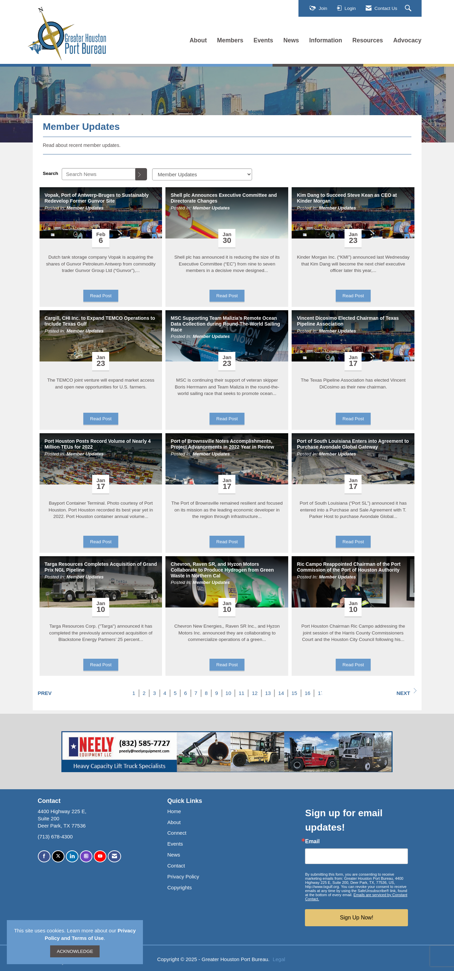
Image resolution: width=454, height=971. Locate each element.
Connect (176, 833)
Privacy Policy (183, 876)
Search (50, 173)
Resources (367, 40)
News (291, 40)
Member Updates (85, 207)
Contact (176, 866)
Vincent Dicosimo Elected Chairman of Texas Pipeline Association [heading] (348, 321)
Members (230, 40)
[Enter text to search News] (98, 174)
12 (255, 693)
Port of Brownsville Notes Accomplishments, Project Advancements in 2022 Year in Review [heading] (222, 444)
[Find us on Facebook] (44, 856)
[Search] (141, 174)
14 (281, 693)
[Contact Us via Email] (114, 856)
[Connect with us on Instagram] (86, 856)
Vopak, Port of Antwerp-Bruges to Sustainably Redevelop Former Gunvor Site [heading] (97, 198)
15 (294, 693)
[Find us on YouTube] (100, 856)
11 (242, 693)
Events (263, 40)
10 (228, 693)
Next (406, 692)
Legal (279, 959)
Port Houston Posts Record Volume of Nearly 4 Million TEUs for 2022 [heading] (98, 444)
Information (325, 40)
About (198, 40)
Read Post (101, 295)
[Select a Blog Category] (202, 174)
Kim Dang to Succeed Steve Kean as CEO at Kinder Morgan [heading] (347, 198)
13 (268, 693)
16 (307, 693)
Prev (45, 693)
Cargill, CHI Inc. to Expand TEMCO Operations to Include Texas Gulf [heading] (100, 321)
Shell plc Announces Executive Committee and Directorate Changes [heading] (224, 198)
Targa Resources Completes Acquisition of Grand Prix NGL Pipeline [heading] (101, 567)
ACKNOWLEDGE (75, 951)
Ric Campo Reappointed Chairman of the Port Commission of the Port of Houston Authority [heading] (348, 567)
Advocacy (407, 40)
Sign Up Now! (357, 917)
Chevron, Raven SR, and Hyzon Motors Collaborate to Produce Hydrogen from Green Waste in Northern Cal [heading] (222, 569)
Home (174, 811)
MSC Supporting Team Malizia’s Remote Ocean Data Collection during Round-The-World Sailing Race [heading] (225, 323)
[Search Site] (409, 8)
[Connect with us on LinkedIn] (72, 856)
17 (321, 693)
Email (312, 841)
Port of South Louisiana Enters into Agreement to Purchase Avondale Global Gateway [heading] (353, 444)
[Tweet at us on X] (58, 856)
